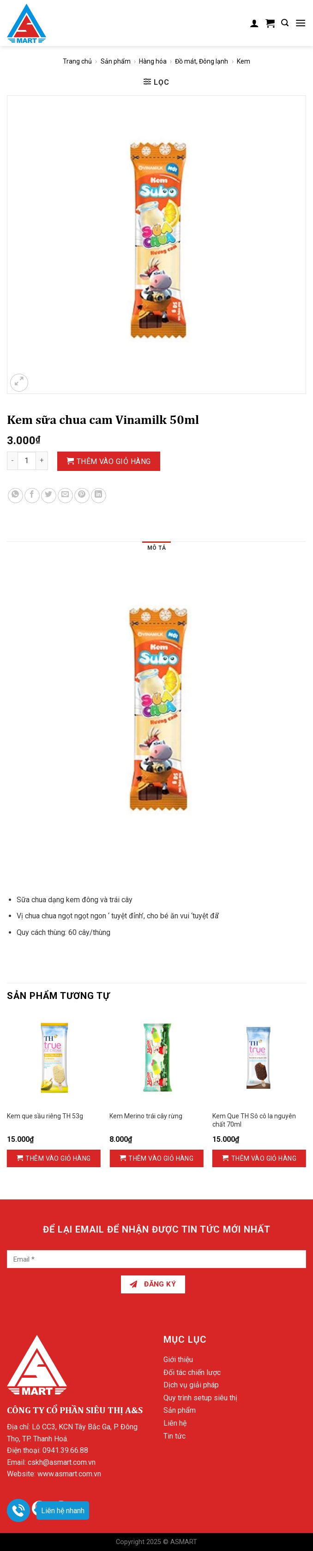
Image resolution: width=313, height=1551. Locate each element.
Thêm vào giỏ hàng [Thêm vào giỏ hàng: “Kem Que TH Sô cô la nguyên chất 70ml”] (263, 1158)
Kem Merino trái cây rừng (145, 1116)
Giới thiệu (178, 1359)
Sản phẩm (116, 61)
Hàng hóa (153, 61)
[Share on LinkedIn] (98, 495)
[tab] (156, 549)
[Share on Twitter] (48, 495)
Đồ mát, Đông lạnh (201, 61)
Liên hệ (175, 1423)
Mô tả (156, 548)
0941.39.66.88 (65, 1450)
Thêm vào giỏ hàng (114, 461)
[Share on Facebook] (32, 495)
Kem (243, 61)
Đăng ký (153, 1284)
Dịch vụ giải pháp (191, 1385)
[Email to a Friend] (65, 495)
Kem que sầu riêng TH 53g (45, 1116)
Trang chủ (77, 61)
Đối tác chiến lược (192, 1372)
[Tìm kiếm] (285, 23)
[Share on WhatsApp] (15, 495)
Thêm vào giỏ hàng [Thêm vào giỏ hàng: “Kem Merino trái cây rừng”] (160, 1158)
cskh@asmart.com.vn (62, 1462)
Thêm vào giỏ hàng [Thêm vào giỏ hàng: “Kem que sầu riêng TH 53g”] (57, 1158)
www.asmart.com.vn (69, 1473)
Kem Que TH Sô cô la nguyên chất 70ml (254, 1120)
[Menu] (300, 23)
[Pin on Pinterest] (82, 495)
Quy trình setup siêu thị (200, 1397)
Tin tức (174, 1436)
